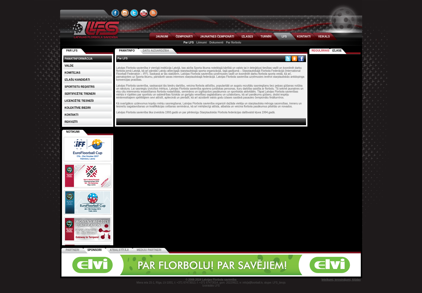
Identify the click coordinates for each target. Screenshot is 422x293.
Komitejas (72, 72)
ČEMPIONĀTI (184, 36)
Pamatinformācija (79, 58)
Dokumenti (217, 42)
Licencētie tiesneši (79, 100)
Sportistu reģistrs (80, 86)
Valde (69, 65)
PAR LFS (72, 50)
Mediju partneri (149, 249)
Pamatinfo (127, 50)
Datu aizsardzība (156, 50)
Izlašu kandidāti (77, 79)
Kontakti (71, 114)
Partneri (72, 249)
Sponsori (94, 249)
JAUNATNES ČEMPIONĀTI (217, 36)
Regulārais (321, 50)
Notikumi (73, 131)
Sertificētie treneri (80, 93)
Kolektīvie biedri (78, 107)
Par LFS (189, 42)
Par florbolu (233, 42)
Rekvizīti (71, 121)
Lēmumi (201, 42)
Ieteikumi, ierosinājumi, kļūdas (341, 279)
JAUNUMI (162, 36)
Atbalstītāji (119, 249)
